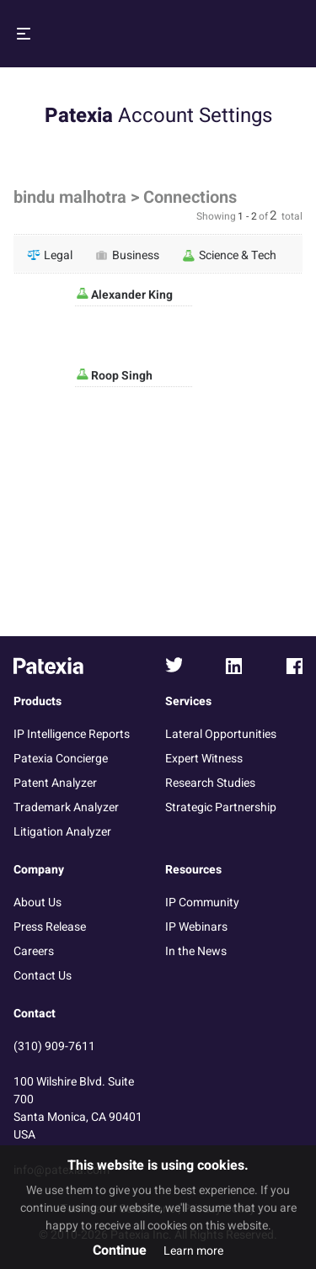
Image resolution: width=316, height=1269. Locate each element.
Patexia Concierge (60, 758)
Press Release (49, 927)
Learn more (193, 1251)
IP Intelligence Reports (71, 734)
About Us (37, 902)
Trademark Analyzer (66, 807)
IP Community (202, 902)
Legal (49, 255)
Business (127, 255)
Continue (120, 1250)
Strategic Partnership (220, 807)
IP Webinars (196, 927)
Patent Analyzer (55, 783)
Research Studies (210, 783)
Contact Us (42, 976)
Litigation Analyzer (62, 832)
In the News (196, 951)
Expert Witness (204, 758)
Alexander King (130, 295)
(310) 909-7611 (54, 1046)
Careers (33, 951)
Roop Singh (120, 376)
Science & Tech (229, 255)
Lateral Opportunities (220, 734)
